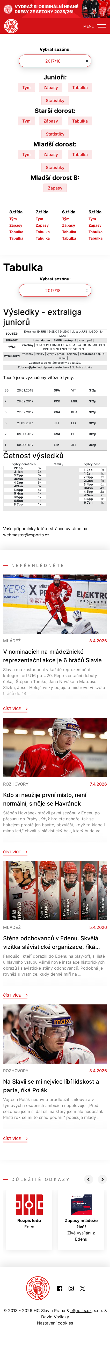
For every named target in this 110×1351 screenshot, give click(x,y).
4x (39, 479)
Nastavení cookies (55, 1323)
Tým (26, 87)
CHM (46, 345)
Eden (29, 1211)
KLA (65, 345)
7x (102, 477)
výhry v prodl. (56, 354)
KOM (72, 345)
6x (39, 475)
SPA (64, 349)
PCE (46, 349)
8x (39, 468)
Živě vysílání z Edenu (81, 1218)
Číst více (15, 708)
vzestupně (85, 340)
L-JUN (83, 331)
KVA (78, 345)
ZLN (81, 349)
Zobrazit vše (84, 367)
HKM (53, 345)
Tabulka (80, 87)
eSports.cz (81, 1310)
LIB (84, 345)
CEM (39, 345)
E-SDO (52, 331)
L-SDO (93, 331)
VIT (75, 349)
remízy (39, 354)
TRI (70, 349)
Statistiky (55, 100)
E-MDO (64, 331)
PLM (52, 349)
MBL (95, 345)
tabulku (46, 362)
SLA (58, 349)
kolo (36, 340)
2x (102, 470)
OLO (102, 345)
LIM (89, 345)
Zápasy (50, 87)
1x (39, 493)
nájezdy (72, 354)
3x (39, 472)
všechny (27, 354)
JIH (59, 345)
